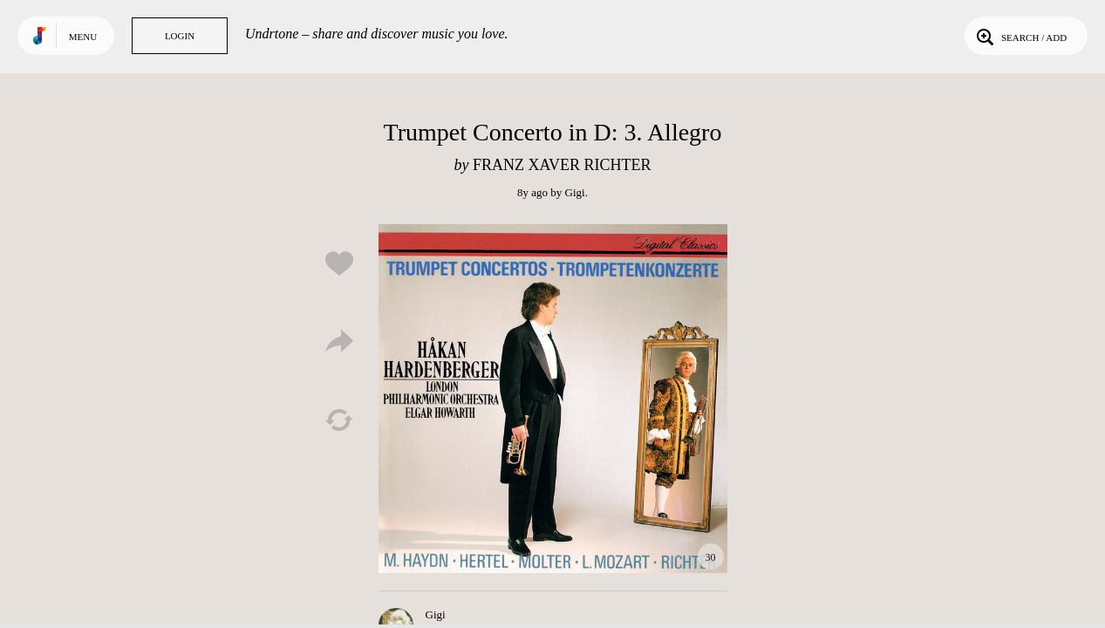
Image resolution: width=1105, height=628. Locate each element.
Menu (83, 36)
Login (179, 36)
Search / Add (1020, 35)
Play (553, 398)
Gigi (575, 192)
